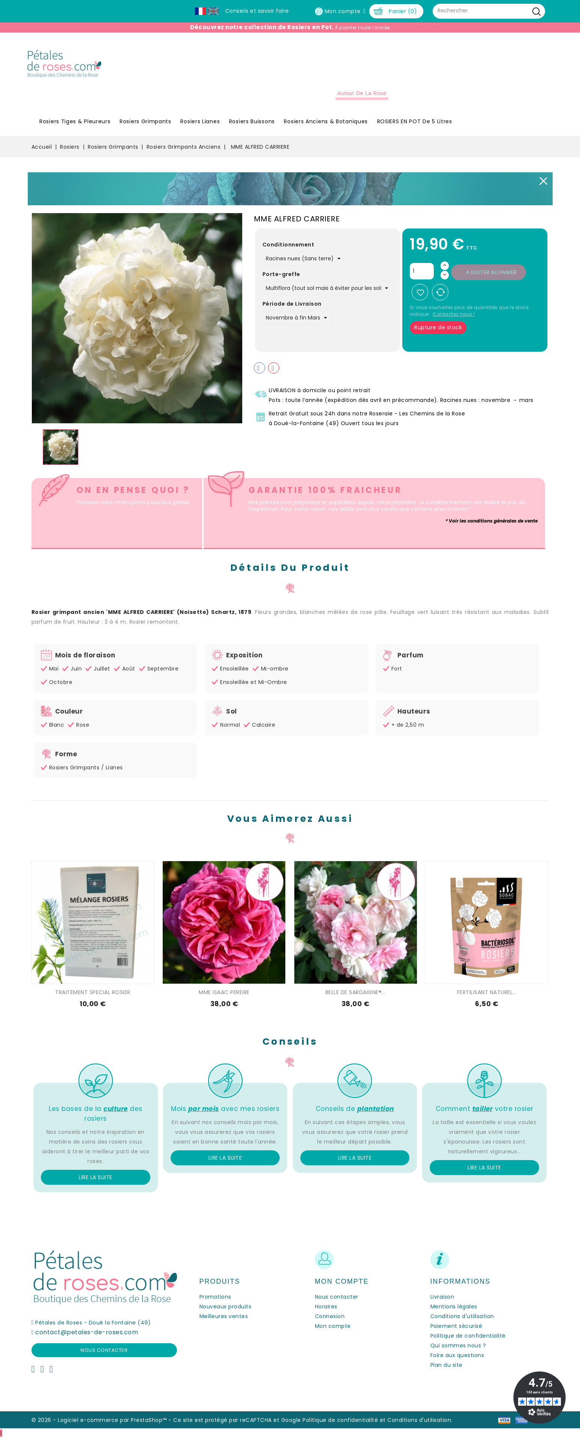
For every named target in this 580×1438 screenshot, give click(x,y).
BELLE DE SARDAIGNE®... (355, 992)
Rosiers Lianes (200, 121)
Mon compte (333, 1326)
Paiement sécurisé (456, 1326)
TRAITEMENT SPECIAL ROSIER (92, 992)
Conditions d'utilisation (462, 1316)
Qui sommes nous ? (458, 1345)
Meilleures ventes (223, 1316)
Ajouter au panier (491, 272)
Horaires (326, 1306)
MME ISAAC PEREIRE (224, 992)
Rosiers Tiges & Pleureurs (75, 121)
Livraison (442, 1297)
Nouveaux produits (225, 1306)
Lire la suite (95, 1177)
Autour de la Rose (362, 93)
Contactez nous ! (454, 314)
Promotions (215, 1297)
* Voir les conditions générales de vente (491, 521)
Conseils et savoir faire (257, 11)
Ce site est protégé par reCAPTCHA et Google (237, 1420)
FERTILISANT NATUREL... (487, 992)
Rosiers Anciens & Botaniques (326, 121)
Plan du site (446, 1365)
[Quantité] (422, 271)
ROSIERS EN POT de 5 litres (414, 121)
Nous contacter (104, 1350)
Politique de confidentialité (468, 1335)
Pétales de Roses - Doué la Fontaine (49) (93, 1322)
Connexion (330, 1316)
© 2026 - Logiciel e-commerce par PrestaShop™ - (102, 1420)
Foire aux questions (457, 1355)
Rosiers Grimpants (145, 121)
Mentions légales (453, 1306)
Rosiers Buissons (252, 121)
